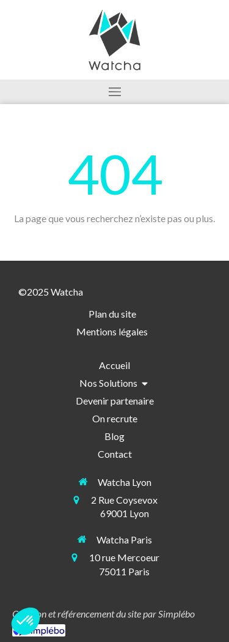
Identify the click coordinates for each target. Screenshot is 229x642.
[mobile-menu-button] (114, 92)
